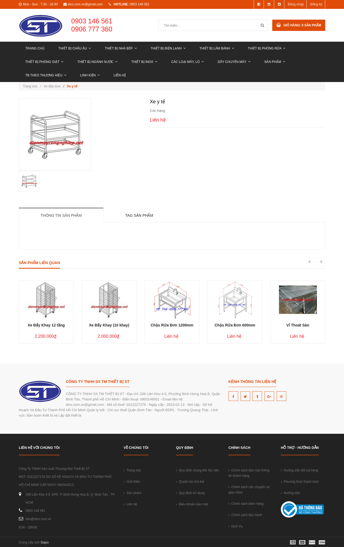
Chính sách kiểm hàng (245, 504)
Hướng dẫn (290, 493)
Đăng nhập (296, 4)
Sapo (45, 542)
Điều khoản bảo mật (192, 504)
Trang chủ (35, 48)
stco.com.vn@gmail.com (85, 4)
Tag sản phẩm (139, 215)
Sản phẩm (274, 62)
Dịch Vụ (235, 526)
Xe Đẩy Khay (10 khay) (109, 325)
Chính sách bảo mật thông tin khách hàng (248, 473)
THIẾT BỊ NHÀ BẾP (121, 48)
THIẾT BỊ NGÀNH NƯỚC (97, 62)
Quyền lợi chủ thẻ (190, 482)
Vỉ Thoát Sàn (297, 325)
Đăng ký (316, 4)
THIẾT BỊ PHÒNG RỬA (266, 48)
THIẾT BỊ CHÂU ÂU (74, 48)
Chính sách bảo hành (245, 515)
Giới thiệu (132, 482)
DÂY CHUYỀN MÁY (234, 62)
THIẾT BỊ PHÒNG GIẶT (44, 62)
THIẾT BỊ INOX (144, 62)
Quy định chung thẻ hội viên (197, 470)
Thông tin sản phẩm (61, 215)
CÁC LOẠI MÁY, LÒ (187, 62)
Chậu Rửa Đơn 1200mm (171, 325)
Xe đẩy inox (52, 86)
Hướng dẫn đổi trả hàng (299, 470)
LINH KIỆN (90, 75)
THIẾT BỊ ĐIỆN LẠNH (167, 48)
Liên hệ (120, 75)
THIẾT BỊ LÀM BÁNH (216, 48)
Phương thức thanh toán (300, 482)
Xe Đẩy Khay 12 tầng (46, 325)
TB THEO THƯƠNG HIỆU (45, 75)
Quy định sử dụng (190, 493)
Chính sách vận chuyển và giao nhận (249, 489)
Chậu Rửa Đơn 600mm (234, 325)
